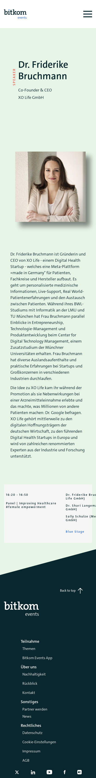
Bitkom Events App (37, 657)
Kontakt (28, 692)
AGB (25, 760)
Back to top (71, 591)
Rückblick (29, 683)
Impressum (31, 751)
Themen (28, 648)
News (26, 716)
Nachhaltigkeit (34, 674)
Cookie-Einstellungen (39, 742)
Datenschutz (32, 732)
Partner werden (34, 709)
